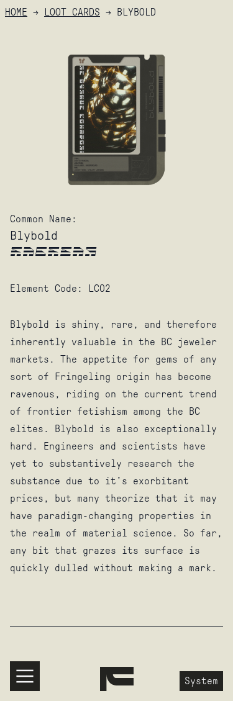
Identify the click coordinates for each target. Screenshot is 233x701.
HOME (16, 12)
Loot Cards (72, 12)
